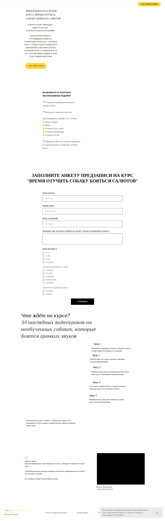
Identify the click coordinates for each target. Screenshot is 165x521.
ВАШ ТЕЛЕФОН (50, 218)
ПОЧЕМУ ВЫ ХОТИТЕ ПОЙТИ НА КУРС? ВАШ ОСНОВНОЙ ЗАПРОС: (76, 231)
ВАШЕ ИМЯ (48, 206)
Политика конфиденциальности (56, 513)
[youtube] (132, 4)
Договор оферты (82, 513)
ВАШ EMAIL (49, 193)
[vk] (127, 4)
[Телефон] (123, 4)
